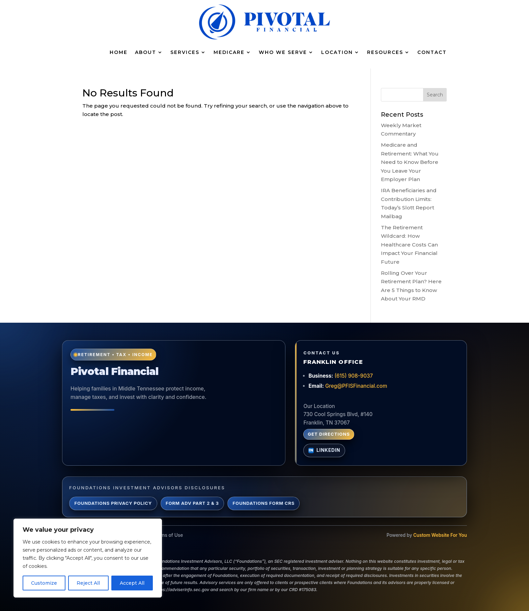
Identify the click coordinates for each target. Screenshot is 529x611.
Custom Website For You (440, 535)
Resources (385, 52)
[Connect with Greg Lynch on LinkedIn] (324, 450)
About (145, 52)
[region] (87, 558)
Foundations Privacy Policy (113, 503)
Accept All (132, 583)
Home (119, 52)
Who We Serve (283, 52)
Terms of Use (168, 535)
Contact (432, 52)
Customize (44, 583)
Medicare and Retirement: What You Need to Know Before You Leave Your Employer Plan (410, 162)
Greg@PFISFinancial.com (356, 386)
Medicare (229, 52)
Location (337, 52)
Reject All (88, 583)
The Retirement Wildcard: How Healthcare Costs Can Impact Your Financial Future (409, 244)
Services (184, 52)
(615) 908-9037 (353, 376)
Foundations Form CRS (264, 503)
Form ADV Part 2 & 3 (192, 503)
